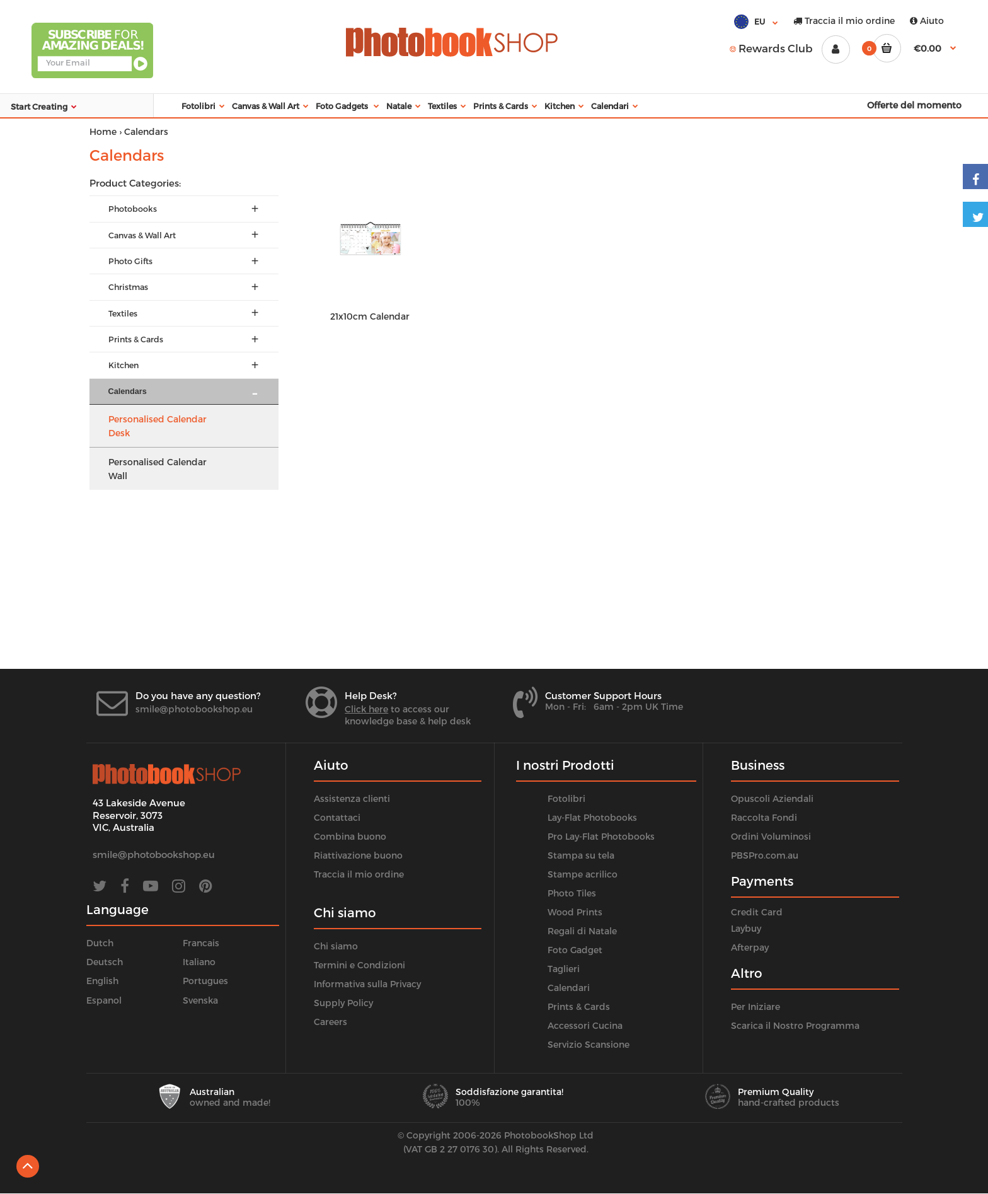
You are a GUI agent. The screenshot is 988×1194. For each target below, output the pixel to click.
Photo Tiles (572, 893)
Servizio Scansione (588, 1044)
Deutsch (104, 961)
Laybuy (746, 928)
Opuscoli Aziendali (772, 798)
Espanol (104, 1000)
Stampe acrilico (583, 874)
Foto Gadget (575, 949)
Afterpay (750, 947)
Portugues (205, 980)
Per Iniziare (755, 1006)
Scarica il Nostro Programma (795, 1025)
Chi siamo (336, 946)
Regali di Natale (582, 930)
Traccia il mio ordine (844, 20)
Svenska (200, 1000)
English (102, 980)
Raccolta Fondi (764, 817)
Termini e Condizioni (359, 964)
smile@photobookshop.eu (194, 709)
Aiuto (927, 20)
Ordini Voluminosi (771, 836)
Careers (330, 1021)
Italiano (199, 961)
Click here (366, 709)
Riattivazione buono (358, 855)
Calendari (569, 987)
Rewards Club (771, 48)
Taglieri (564, 968)
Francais (201, 942)
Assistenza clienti (352, 798)
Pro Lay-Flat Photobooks (601, 836)
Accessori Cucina (585, 1025)
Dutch (99, 942)
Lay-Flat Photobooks (592, 817)
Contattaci (337, 817)
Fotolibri (566, 798)
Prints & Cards (579, 1006)
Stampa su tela (581, 855)
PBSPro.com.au (764, 855)
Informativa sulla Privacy (367, 983)
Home (103, 131)
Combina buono (350, 836)
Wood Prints (575, 912)
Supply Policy (343, 1002)
